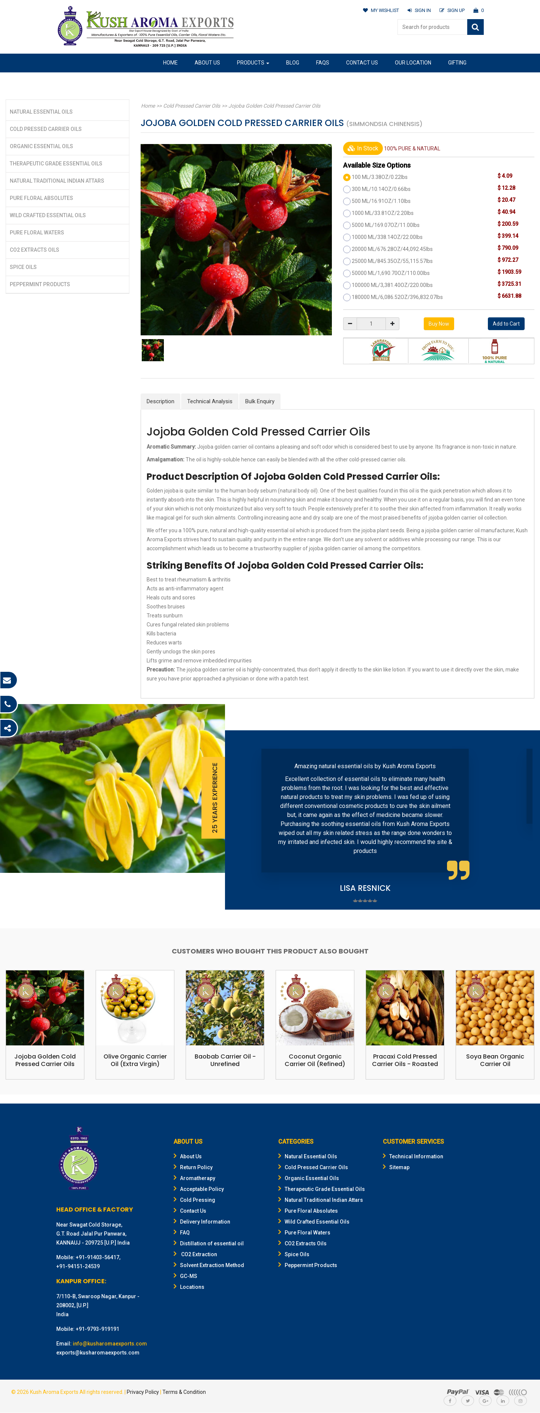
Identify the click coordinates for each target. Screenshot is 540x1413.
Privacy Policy (143, 1392)
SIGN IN (418, 10)
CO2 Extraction (195, 1255)
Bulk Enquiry (259, 401)
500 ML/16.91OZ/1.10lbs (381, 201)
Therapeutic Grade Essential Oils (56, 164)
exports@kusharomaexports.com (98, 1353)
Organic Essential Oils (41, 146)
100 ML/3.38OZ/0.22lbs (380, 177)
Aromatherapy (194, 1179)
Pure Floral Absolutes (41, 198)
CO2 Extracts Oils (34, 250)
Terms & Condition (184, 1392)
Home (170, 63)
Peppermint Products (40, 284)
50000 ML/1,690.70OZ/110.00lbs (391, 273)
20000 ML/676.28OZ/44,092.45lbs (392, 249)
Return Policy (193, 1168)
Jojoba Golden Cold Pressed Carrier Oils (272, 106)
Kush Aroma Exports (54, 1392)
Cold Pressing (194, 1200)
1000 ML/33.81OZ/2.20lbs (383, 213)
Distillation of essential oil (209, 1244)
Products (253, 63)
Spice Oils (23, 267)
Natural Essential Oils (41, 112)
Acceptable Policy (199, 1189)
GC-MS (185, 1276)
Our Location (413, 63)
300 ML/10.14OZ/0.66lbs (381, 189)
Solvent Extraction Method (209, 1266)
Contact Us (362, 63)
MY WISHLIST (379, 10)
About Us (207, 63)
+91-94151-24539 (78, 1267)
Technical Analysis (209, 401)
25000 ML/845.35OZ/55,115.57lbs (392, 261)
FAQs (322, 63)
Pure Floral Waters (37, 233)
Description (160, 401)
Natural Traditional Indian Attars (57, 181)
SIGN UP (452, 10)
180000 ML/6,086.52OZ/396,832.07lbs (397, 297)
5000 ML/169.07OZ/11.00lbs (386, 225)
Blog (292, 63)
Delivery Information (202, 1222)
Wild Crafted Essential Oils (48, 215)
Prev (242, 820)
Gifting (457, 63)
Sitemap (396, 1168)
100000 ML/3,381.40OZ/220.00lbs (392, 285)
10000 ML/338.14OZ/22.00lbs (387, 237)
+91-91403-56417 (97, 1258)
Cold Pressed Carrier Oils (46, 129)
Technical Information (413, 1157)
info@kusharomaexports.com (110, 1344)
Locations (189, 1287)
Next (523, 820)
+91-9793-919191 (97, 1329)
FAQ (182, 1233)
